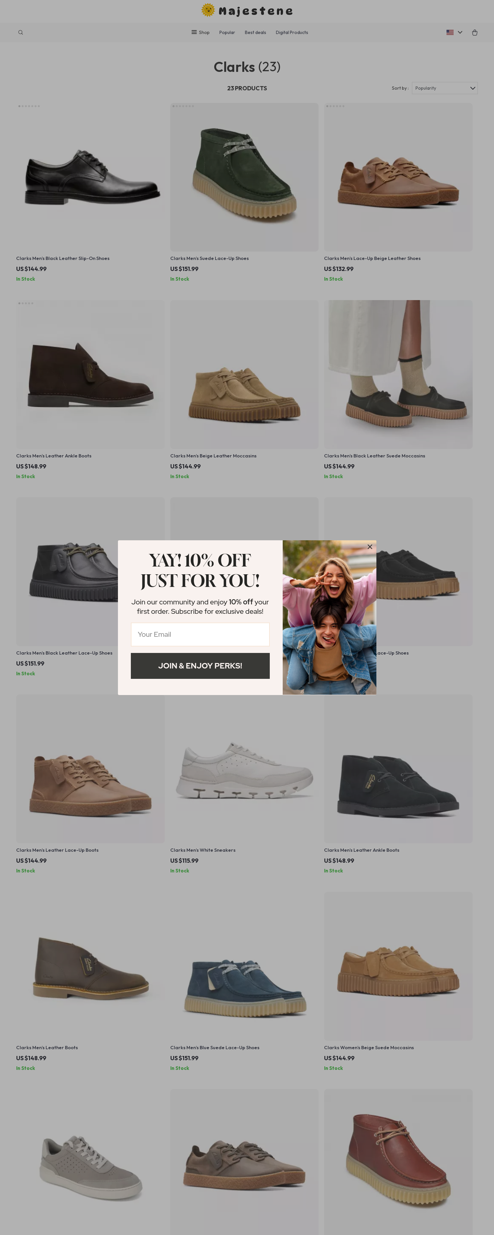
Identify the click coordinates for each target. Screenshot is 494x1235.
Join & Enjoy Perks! (200, 666)
